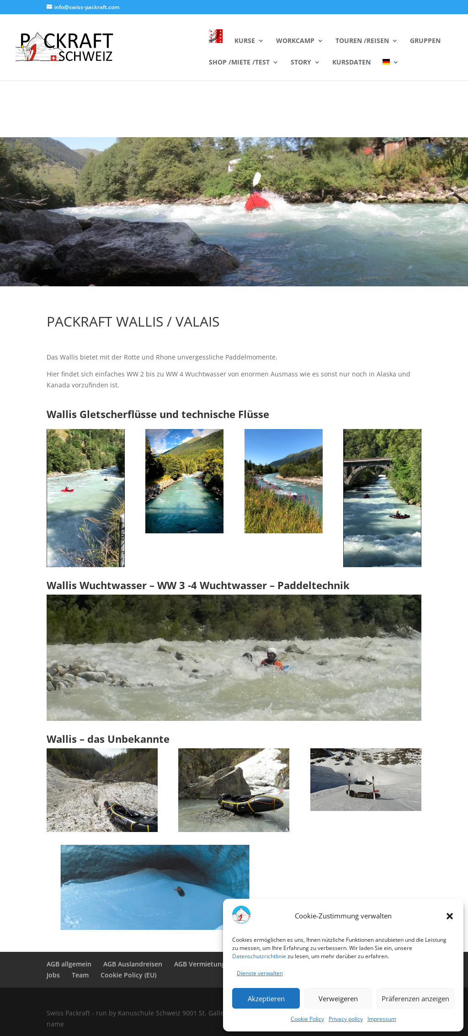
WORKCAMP (295, 41)
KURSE (244, 41)
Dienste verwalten (260, 973)
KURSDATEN (351, 62)
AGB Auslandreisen (132, 964)
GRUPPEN (425, 41)
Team (80, 975)
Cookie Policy (307, 1019)
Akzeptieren (266, 998)
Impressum (381, 1019)
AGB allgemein (69, 964)
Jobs (53, 975)
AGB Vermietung (199, 964)
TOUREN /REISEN (362, 41)
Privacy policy (346, 1019)
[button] (449, 916)
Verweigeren (338, 998)
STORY (301, 62)
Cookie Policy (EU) (128, 975)
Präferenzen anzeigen (415, 998)
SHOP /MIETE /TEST (239, 62)
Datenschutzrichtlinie (259, 956)
